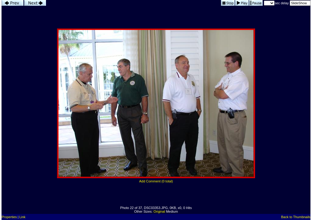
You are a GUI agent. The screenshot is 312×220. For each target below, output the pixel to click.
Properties (9, 217)
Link (22, 217)
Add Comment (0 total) (156, 181)
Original (159, 211)
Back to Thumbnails (295, 217)
